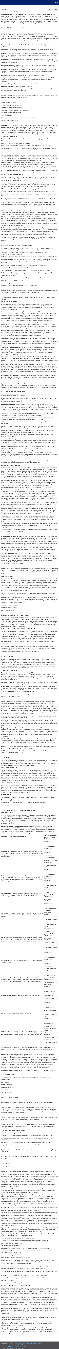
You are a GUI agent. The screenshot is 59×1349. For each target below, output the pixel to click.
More (56, 2)
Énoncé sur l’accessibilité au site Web (17, 1346)
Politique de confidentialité (20, 1345)
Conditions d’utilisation (6, 1345)
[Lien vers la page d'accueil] (2, 2)
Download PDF (53, 10)
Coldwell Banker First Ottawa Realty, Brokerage (29, 1343)
